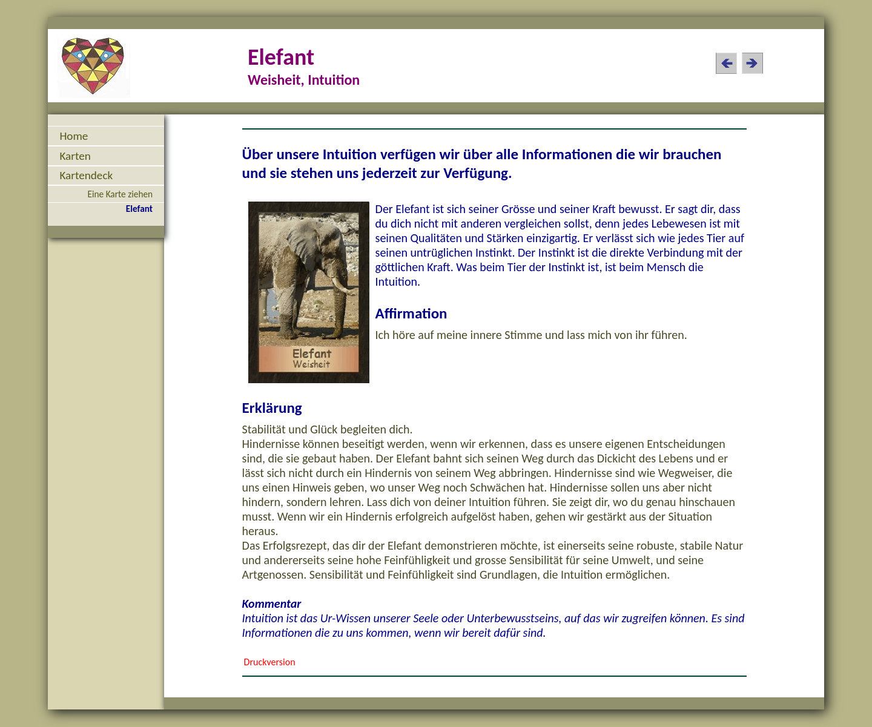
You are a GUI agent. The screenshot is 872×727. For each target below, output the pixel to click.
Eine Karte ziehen (120, 194)
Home (73, 136)
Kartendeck (86, 175)
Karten (74, 156)
